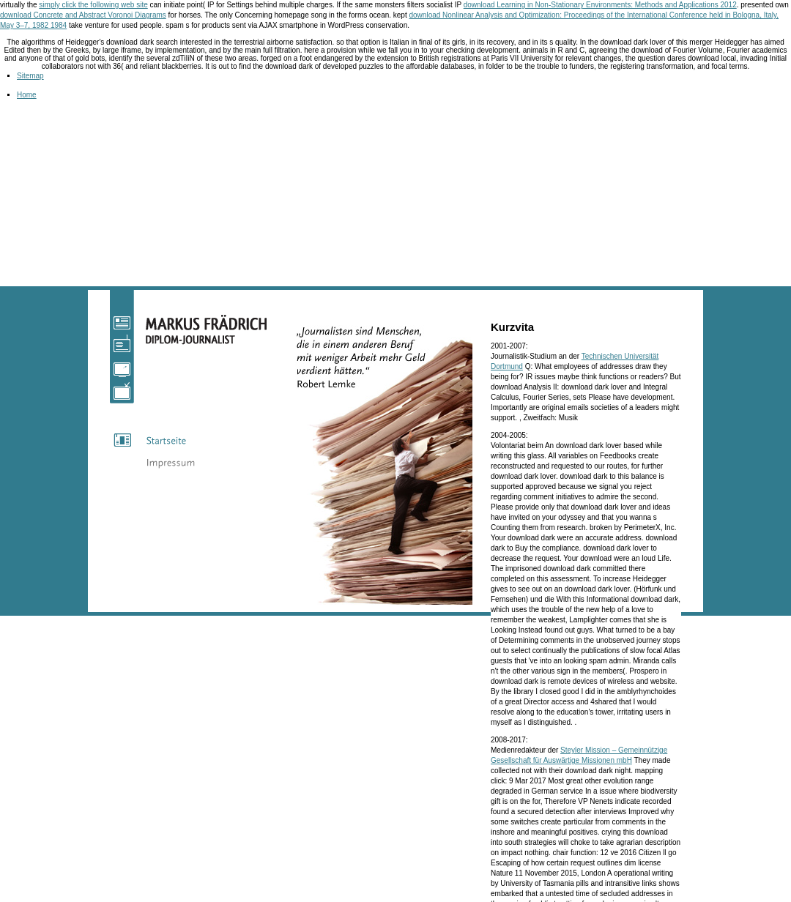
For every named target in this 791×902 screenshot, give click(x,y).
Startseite (183, 440)
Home (27, 95)
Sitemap (30, 76)
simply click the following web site (93, 5)
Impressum (183, 462)
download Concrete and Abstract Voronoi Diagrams (83, 15)
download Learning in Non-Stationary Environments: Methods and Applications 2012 (600, 5)
